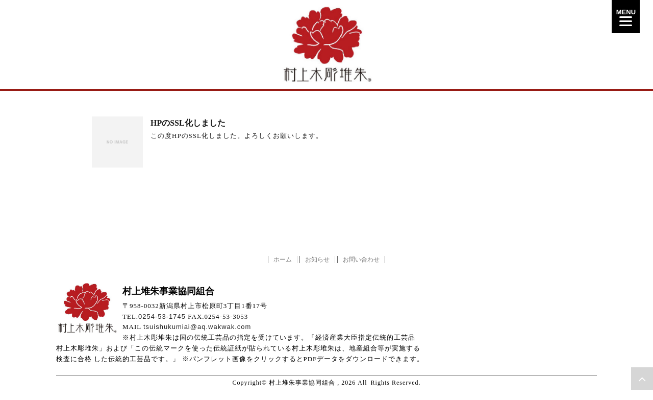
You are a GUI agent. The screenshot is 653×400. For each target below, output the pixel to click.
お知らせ (317, 259)
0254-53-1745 (162, 316)
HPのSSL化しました (187, 123)
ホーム (282, 259)
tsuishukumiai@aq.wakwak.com (197, 327)
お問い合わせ (361, 259)
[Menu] (626, 16)
